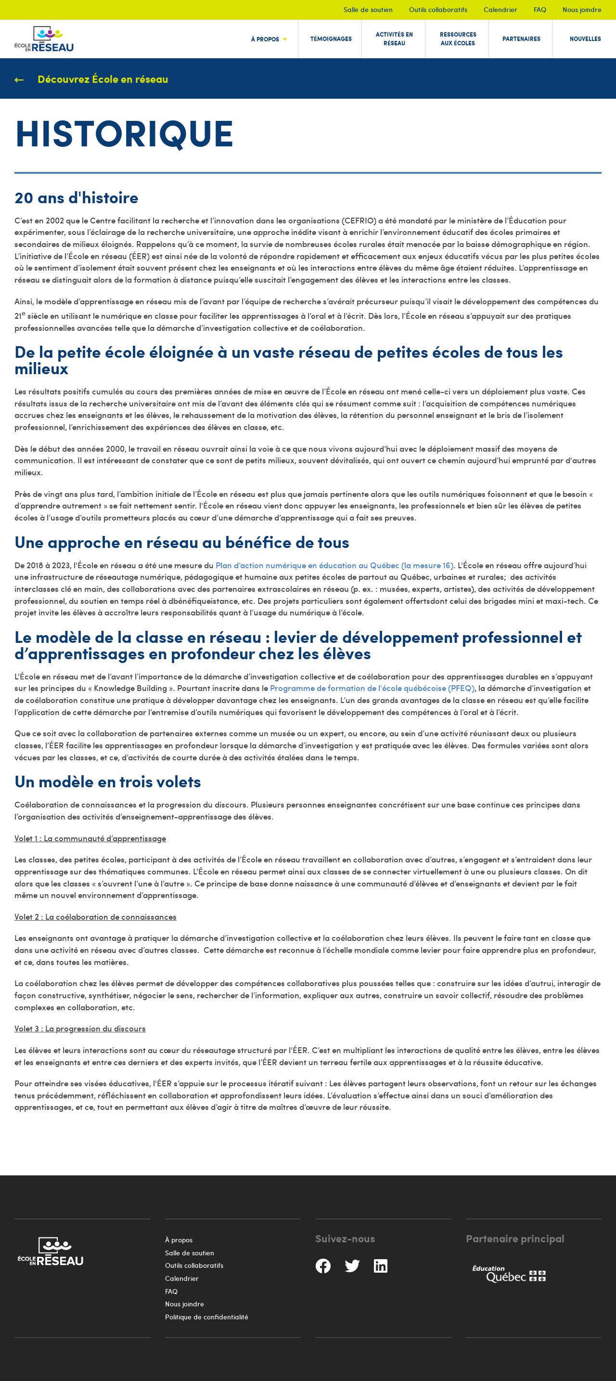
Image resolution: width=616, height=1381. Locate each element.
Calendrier (500, 9)
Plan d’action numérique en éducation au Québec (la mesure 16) (334, 565)
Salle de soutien (368, 9)
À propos (178, 1239)
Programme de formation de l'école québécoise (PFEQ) (372, 687)
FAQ (540, 9)
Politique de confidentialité (206, 1316)
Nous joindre (582, 9)
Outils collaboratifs (438, 9)
